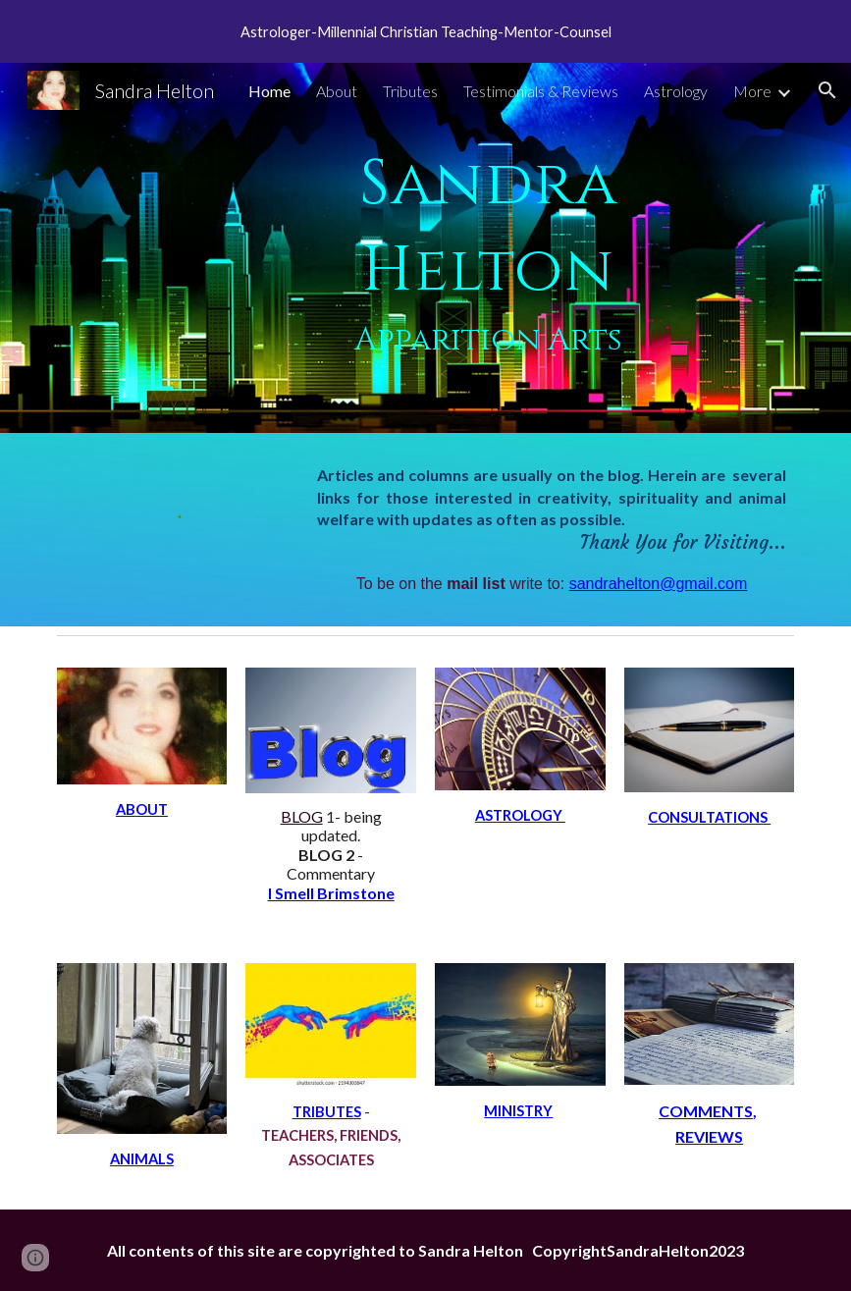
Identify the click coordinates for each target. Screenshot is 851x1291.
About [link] (336, 90)
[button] (827, 90)
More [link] (752, 90)
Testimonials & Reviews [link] (540, 90)
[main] (488, 248)
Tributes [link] (410, 90)
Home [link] (269, 90)
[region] (425, 31)
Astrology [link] (676, 90)
